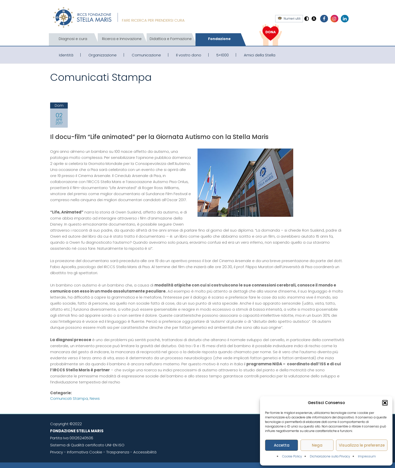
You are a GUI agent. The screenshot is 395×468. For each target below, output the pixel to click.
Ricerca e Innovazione (122, 38)
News (95, 398)
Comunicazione (146, 55)
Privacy (56, 452)
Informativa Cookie (84, 452)
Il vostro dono (188, 55)
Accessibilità (144, 452)
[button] (384, 402)
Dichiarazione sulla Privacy (330, 456)
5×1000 (222, 55)
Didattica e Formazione (171, 38)
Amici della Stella (259, 55)
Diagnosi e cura (73, 38)
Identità (66, 55)
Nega (317, 445)
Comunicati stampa (69, 398)
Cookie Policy (292, 456)
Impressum (367, 456)
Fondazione (219, 38)
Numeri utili (292, 19)
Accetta (281, 445)
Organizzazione (102, 55)
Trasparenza (117, 452)
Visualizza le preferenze (362, 445)
